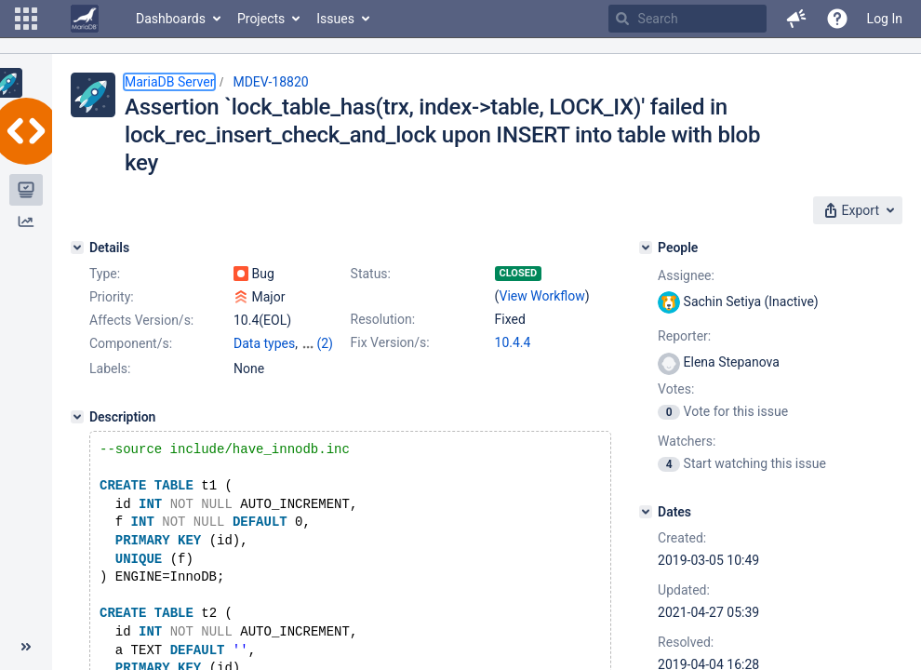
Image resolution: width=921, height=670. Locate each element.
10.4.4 (513, 342)
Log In (884, 18)
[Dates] (645, 511)
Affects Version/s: (141, 320)
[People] (645, 247)
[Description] (77, 416)
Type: (104, 273)
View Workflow (542, 295)
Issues (335, 18)
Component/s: (130, 343)
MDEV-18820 (270, 81)
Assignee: (686, 275)
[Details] (77, 247)
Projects (261, 18)
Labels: (109, 368)
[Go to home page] (84, 18)
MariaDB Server (169, 81)
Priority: (111, 296)
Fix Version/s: (390, 342)
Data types (264, 343)
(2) (324, 343)
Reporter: (684, 335)
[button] (26, 18)
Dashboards (171, 18)
